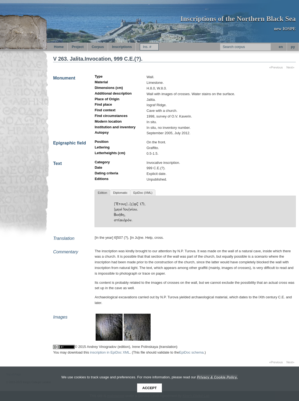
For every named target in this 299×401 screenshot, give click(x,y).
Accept (149, 388)
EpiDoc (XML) (142, 192)
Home (59, 47)
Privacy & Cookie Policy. (217, 377)
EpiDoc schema (191, 352)
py (293, 47)
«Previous (276, 67)
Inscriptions (122, 47)
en (281, 47)
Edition (102, 192)
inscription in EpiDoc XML (110, 352)
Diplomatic (120, 192)
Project (78, 47)
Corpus (98, 47)
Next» (290, 67)
